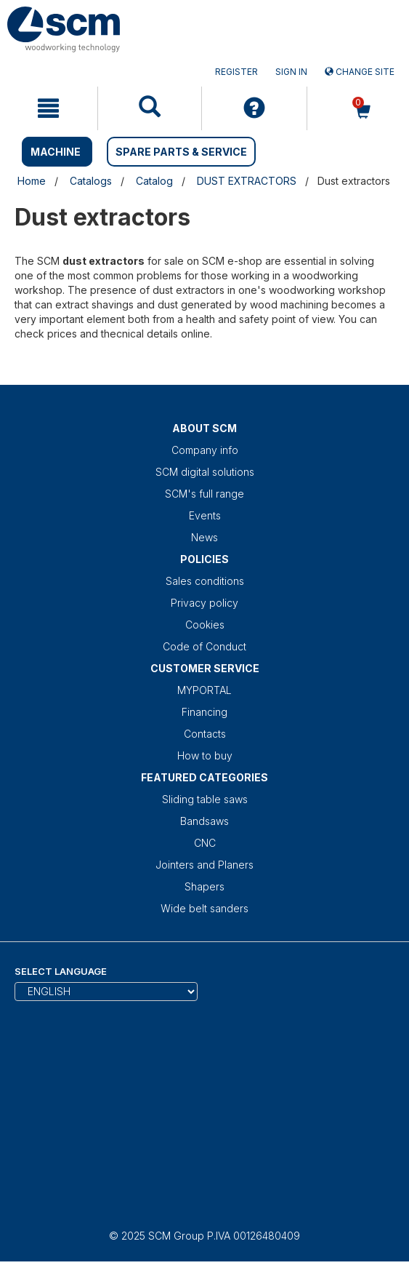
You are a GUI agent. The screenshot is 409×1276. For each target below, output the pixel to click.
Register (236, 71)
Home (31, 181)
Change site (359, 71)
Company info (204, 450)
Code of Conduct (204, 646)
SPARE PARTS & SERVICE (181, 151)
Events (205, 515)
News (204, 537)
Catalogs (91, 181)
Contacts (205, 733)
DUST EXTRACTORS (246, 181)
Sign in (291, 71)
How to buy (204, 755)
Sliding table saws (205, 799)
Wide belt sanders (204, 908)
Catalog (154, 181)
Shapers (204, 886)
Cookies (204, 624)
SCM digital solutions (204, 472)
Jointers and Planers (204, 864)
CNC (205, 843)
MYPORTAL (204, 690)
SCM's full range (204, 493)
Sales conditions (205, 581)
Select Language (61, 971)
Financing (204, 712)
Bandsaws (204, 821)
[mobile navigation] (48, 108)
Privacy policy (204, 603)
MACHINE (56, 151)
